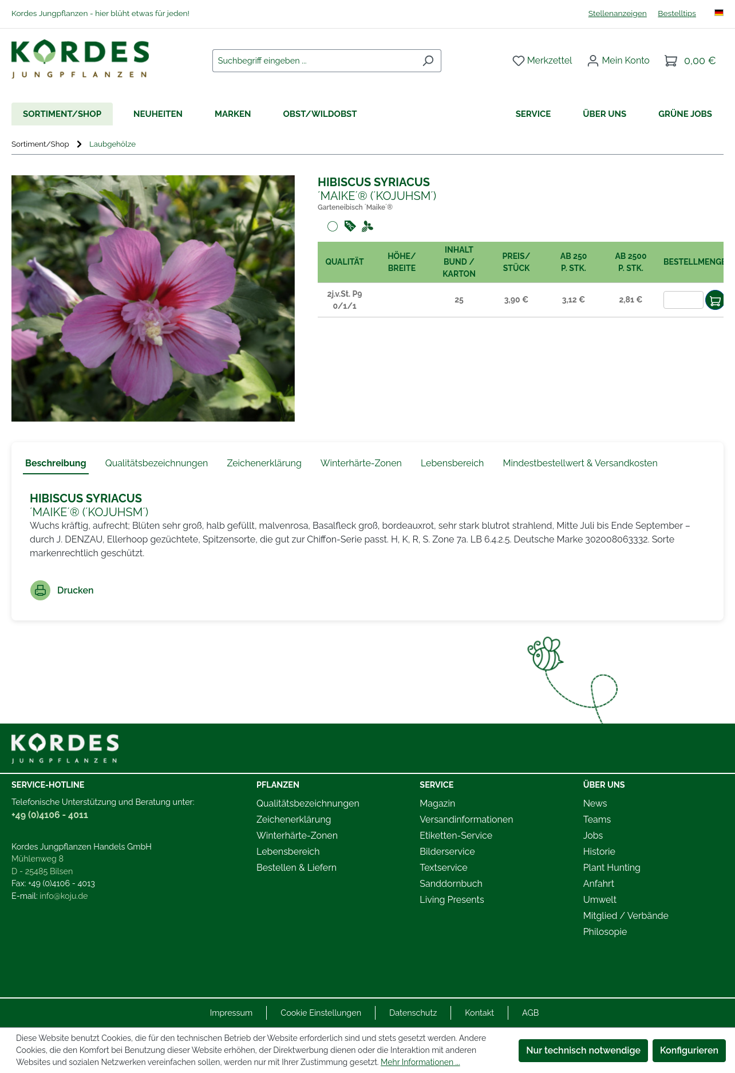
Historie (599, 851)
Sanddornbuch (451, 883)
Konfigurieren (689, 1050)
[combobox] (313, 60)
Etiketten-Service (456, 835)
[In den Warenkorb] (715, 300)
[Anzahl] (683, 300)
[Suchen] (427, 60)
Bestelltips (677, 13)
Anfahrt (598, 883)
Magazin (437, 803)
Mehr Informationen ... (420, 1062)
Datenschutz (413, 1012)
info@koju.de (63, 896)
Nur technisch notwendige (583, 1050)
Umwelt (600, 899)
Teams (597, 819)
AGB (530, 1012)
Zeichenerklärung (293, 819)
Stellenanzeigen (617, 13)
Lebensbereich (287, 851)
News (595, 803)
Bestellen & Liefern (296, 867)
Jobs (593, 835)
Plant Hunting (612, 867)
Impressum (231, 1012)
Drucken (62, 590)
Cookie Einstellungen (320, 1012)
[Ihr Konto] (618, 60)
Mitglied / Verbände (626, 915)
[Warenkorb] (690, 60)
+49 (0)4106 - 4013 (61, 883)
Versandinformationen (466, 819)
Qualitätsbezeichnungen (307, 803)
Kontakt (479, 1012)
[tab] (56, 464)
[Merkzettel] (542, 60)
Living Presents (452, 899)
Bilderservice (447, 851)
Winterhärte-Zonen (297, 835)
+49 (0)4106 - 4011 (49, 814)
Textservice (443, 867)
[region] (153, 298)
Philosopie (605, 931)
